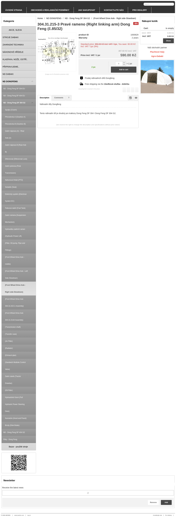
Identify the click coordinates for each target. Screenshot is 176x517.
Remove (153, 502)
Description (44, 98)
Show (168, 41)
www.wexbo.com (19, 515)
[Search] (172, 4)
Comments (58, 98)
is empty (170, 28)
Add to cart (123, 70)
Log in (29, 515)
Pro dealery (168, 515)
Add (166, 502)
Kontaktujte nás (157, 515)
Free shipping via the (107, 84)
